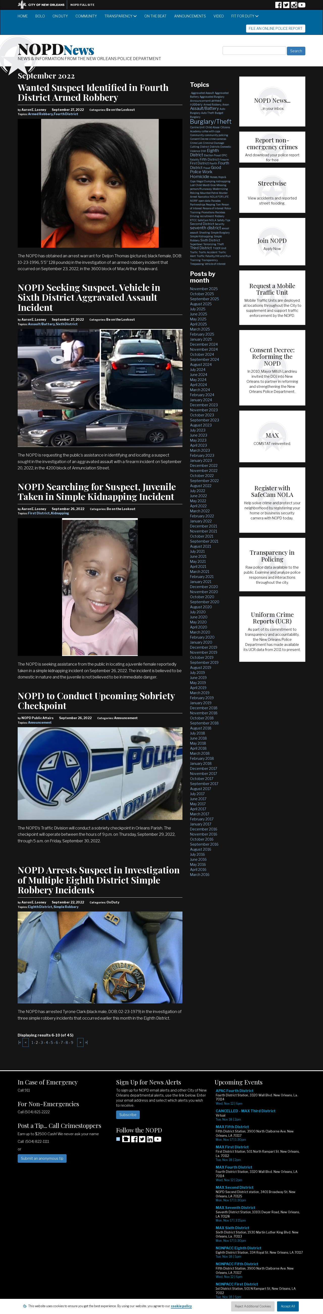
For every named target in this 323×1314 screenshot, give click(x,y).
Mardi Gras (209, 185)
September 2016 (204, 844)
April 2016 (198, 869)
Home (23, 16)
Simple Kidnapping (201, 236)
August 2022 (200, 486)
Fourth (213, 163)
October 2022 (202, 475)
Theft (220, 244)
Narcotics (203, 196)
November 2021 (203, 531)
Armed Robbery (40, 114)
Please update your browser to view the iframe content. (259, 1198)
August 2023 (201, 425)
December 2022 (204, 465)
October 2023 (202, 415)
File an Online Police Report (276, 28)
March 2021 (199, 571)
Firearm (224, 159)
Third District (201, 248)
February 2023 (202, 455)
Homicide (199, 176)
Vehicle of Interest (215, 263)
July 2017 (197, 794)
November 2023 (204, 410)
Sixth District (67, 324)
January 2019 (200, 703)
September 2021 (204, 541)
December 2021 (203, 526)
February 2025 (202, 334)
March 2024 (200, 390)
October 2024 (202, 354)
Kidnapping (60, 513)
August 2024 (201, 364)
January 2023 (201, 460)
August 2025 (201, 304)
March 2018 (200, 753)
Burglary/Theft (211, 121)
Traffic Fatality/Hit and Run (214, 256)
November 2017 (203, 773)
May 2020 (198, 622)
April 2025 (198, 324)
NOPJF (194, 200)
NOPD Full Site (82, 5)
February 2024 (202, 395)
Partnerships (197, 204)
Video (218, 16)
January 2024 (201, 400)
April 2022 (198, 506)
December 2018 (204, 708)
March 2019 (199, 693)
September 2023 (204, 420)
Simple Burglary (220, 232)
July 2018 (197, 733)
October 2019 (201, 657)
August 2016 (200, 849)
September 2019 (204, 662)
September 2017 (204, 783)
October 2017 (201, 778)
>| (86, 1042)
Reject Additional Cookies (253, 1306)
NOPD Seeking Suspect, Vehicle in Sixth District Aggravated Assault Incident (89, 297)
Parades (216, 200)
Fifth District (209, 159)
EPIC (224, 155)
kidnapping (223, 181)
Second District (202, 224)
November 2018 (204, 713)
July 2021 (197, 551)
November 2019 (203, 652)
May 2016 (198, 864)
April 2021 (198, 566)
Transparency (120, 16)
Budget (219, 112)
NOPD (56, 48)
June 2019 (198, 677)
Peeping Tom (213, 204)
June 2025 (198, 314)
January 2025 (201, 339)
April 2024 (198, 385)
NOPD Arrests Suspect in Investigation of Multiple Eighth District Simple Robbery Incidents (99, 880)
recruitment (207, 216)
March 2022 (200, 511)
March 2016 (199, 874)
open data (204, 200)
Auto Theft (207, 112)
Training (195, 260)
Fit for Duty (245, 16)
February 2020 (202, 637)
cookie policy (181, 1306)
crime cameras (217, 138)
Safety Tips (223, 220)
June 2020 (198, 617)
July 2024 (197, 369)
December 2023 (204, 405)
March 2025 (200, 329)
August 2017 (200, 789)
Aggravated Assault (202, 92)
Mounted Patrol (209, 192)
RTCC (193, 220)
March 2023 (200, 450)
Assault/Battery (41, 324)
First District (39, 513)
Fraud (206, 167)
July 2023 (197, 430)
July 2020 (198, 612)
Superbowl (196, 244)
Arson (225, 104)
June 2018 (198, 738)
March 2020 (200, 632)
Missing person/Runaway (208, 187)
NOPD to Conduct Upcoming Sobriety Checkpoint (96, 700)
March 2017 (199, 814)
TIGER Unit (219, 248)
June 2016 (198, 859)
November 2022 (204, 470)
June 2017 (198, 799)
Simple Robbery (65, 907)
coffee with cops (211, 131)
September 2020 (204, 602)
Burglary (195, 116)
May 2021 (198, 561)
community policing (216, 135)
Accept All (288, 1306)
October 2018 (202, 718)
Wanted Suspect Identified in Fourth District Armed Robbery (93, 92)
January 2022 (201, 521)
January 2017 (200, 824)
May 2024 (198, 379)
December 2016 (203, 829)
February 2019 (202, 698)
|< (19, 1042)
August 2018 (200, 728)
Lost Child (196, 185)
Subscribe (128, 1115)
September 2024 (204, 359)
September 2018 (204, 723)
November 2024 (204, 349)
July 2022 (197, 491)
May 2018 (198, 743)
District (204, 146)
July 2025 (197, 309)
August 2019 (200, 667)
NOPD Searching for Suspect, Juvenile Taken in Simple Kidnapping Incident (97, 491)
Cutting (194, 146)
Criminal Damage (213, 142)
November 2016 (203, 834)
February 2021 (201, 576)
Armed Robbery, (212, 104)
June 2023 (198, 435)
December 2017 (203, 768)
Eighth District (40, 907)
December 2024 (204, 344)
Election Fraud (212, 155)
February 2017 (201, 819)
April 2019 (198, 688)
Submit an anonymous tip (42, 1158)
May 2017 (198, 804)
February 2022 (202, 516)
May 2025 (198, 319)
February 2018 (202, 758)
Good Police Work (205, 169)
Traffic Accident (208, 252)
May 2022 (198, 501)
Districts (215, 146)
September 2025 (204, 299)
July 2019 (197, 672)
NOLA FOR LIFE (219, 196)
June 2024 (198, 374)
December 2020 (204, 587)
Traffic (194, 252)
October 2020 (202, 597)
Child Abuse (212, 127)
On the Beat (155, 16)
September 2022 (204, 480)
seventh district (205, 227)
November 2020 (204, 592)
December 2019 (203, 647)
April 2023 (198, 445)
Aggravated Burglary (212, 96)
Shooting (204, 232)
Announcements (190, 16)
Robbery (219, 216)
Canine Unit (197, 127)
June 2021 (198, 556)
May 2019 (198, 682)
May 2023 (198, 440)
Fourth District (66, 114)
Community (86, 16)
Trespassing (197, 263)
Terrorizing (209, 244)
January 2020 (201, 642)
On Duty (60, 16)
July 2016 (197, 854)
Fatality (194, 159)
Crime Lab (196, 142)
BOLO (40, 16)
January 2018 (201, 763)
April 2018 (198, 748)
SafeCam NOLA (207, 220)
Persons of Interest (213, 208)
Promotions (207, 212)
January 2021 (200, 581)
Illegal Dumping (206, 181)
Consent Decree (199, 138)
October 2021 (201, 536)
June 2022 (198, 496)
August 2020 (201, 607)
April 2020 (198, 627)
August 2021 (200, 546)
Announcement (40, 722)
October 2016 (201, 839)
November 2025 (204, 289)
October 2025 (202, 294)
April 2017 (198, 809)
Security (219, 223)
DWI (203, 151)
